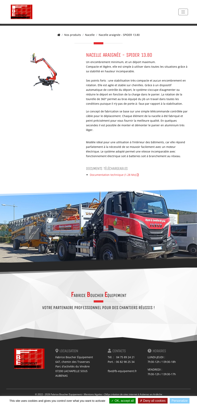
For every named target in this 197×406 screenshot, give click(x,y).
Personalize (180, 400)
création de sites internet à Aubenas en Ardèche (136, 394)
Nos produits (72, 35)
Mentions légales (93, 394)
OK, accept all (122, 400)
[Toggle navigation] (183, 12)
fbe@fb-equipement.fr (122, 371)
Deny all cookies (153, 400)
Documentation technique (114, 175)
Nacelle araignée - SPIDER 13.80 (119, 35)
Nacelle (90, 35)
